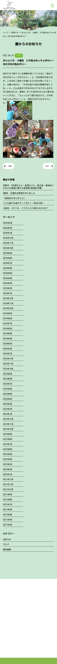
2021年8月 (7, 500)
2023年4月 (7, 399)
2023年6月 (7, 389)
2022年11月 (8, 424)
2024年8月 (7, 318)
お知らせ (15, 32)
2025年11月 (8, 243)
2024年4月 (7, 339)
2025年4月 (7, 278)
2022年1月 (7, 474)
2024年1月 (7, 354)
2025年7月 (7, 263)
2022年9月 (7, 434)
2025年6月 (7, 268)
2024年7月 (7, 324)
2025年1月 (7, 293)
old (46, 166)
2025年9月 (7, 253)
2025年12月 (8, 238)
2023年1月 (7, 414)
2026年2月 (7, 228)
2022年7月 (7, 444)
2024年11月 (8, 303)
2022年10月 (8, 429)
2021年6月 (7, 510)
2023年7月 (7, 384)
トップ (5, 32)
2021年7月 (7, 504)
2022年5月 (7, 454)
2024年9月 (7, 313)
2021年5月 (7, 515)
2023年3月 (7, 404)
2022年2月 (7, 469)
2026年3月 (7, 223)
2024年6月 (7, 329)
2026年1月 (7, 233)
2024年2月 (7, 349)
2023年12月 (8, 359)
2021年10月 (8, 489)
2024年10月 (8, 308)
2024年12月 (8, 298)
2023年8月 (7, 379)
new (10, 166)
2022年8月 (7, 439)
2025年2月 (7, 288)
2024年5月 (7, 334)
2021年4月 (7, 520)
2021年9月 (7, 495)
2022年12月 (8, 419)
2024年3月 (7, 344)
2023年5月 (7, 394)
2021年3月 (7, 525)
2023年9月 (7, 374)
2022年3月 (7, 464)
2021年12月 (8, 479)
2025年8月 (7, 258)
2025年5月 (7, 273)
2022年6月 (7, 449)
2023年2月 (7, 409)
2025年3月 (7, 283)
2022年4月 (7, 459)
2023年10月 (8, 369)
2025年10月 (8, 248)
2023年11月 (8, 364)
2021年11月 (8, 484)
